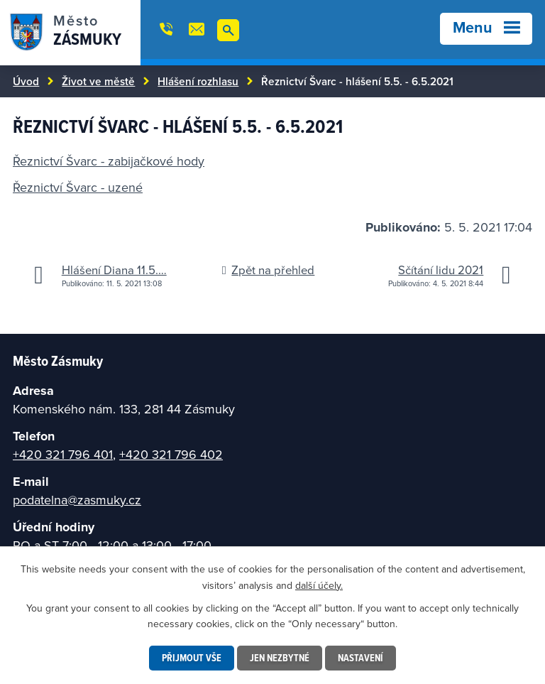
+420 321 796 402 (171, 454)
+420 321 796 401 (63, 454)
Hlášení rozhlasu (198, 81)
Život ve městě (98, 81)
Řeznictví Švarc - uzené (78, 187)
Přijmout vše (191, 658)
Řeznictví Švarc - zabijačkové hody (108, 161)
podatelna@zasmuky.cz (77, 500)
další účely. (319, 584)
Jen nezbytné (279, 658)
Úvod (26, 81)
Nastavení (360, 658)
